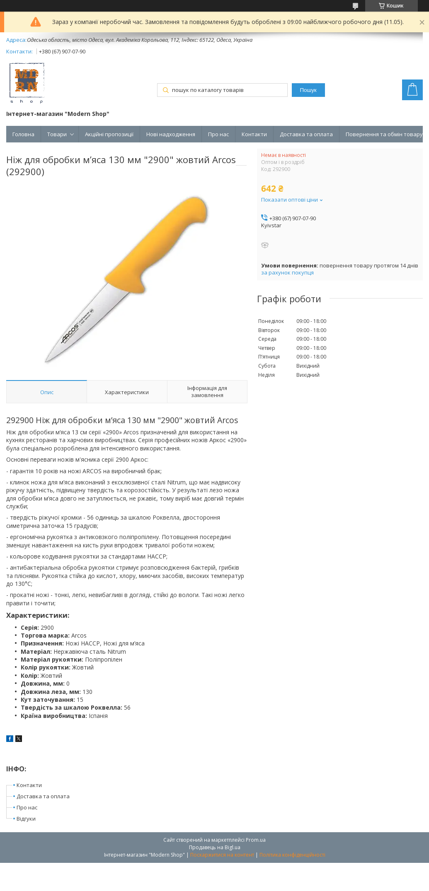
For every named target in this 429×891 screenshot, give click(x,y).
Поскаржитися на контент (222, 854)
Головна (23, 134)
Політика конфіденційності (292, 854)
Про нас (218, 134)
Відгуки (26, 818)
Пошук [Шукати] (308, 90)
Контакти (254, 134)
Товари (57, 134)
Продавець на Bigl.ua (214, 847)
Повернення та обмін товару (384, 134)
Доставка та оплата (306, 134)
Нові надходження (170, 134)
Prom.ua (256, 839)
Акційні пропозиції (109, 134)
